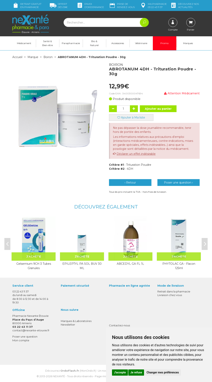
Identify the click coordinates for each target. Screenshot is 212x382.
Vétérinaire (141, 43)
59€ (59, 5)
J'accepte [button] (120, 372)
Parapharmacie (71, 43)
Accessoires (117, 43)
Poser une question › (178, 182)
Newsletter (68, 324)
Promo (164, 43)
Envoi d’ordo (90, 5)
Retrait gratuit (26, 5)
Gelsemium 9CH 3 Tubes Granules (33, 266)
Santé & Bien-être (47, 43)
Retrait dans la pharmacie (173, 291)
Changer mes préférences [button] (163, 372)
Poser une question (24, 336)
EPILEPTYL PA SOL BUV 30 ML (82, 266)
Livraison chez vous (169, 294)
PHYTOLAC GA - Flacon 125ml (178, 266)
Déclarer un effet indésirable (136, 153)
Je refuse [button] (136, 372)
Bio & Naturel (94, 43)
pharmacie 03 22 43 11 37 (153, 5)
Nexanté (59, 376)
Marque (32, 57)
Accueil (17, 57)
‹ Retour (130, 182)
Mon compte (20, 340)
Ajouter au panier (158, 108)
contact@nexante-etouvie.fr (30, 330)
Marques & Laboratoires (76, 320)
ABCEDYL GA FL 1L (130, 263)
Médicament (24, 43)
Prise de (122, 5)
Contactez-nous (119, 325)
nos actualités (184, 5)
